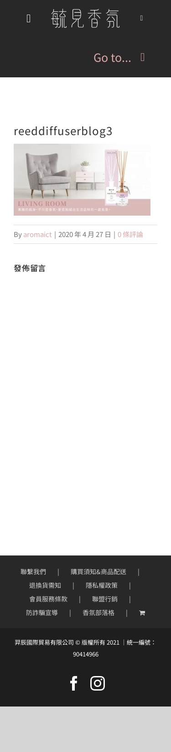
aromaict (37, 234)
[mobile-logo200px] (85, 12)
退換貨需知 (45, 585)
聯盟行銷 (105, 598)
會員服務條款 (48, 598)
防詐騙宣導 (42, 612)
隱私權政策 (102, 585)
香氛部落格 (98, 612)
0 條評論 (130, 234)
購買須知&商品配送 (98, 571)
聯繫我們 (33, 571)
